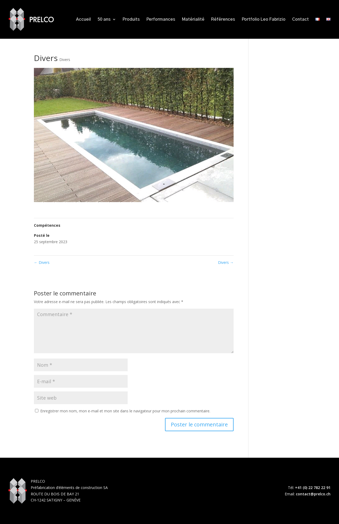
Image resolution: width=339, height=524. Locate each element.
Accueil (83, 19)
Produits (131, 19)
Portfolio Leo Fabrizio (264, 19)
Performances (160, 19)
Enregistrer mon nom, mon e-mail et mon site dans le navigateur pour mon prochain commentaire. (125, 410)
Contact (300, 19)
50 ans (104, 19)
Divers (64, 59)
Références (223, 19)
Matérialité (193, 19)
